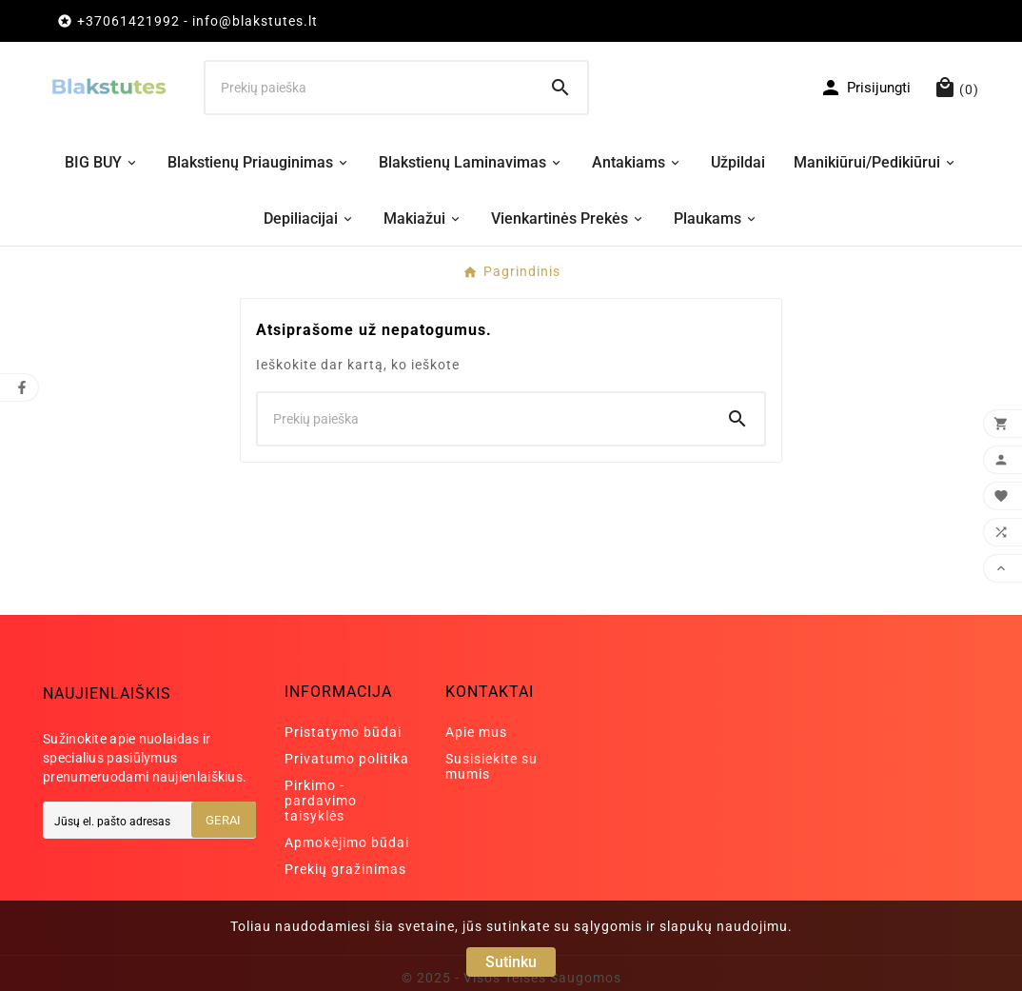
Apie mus (476, 732)
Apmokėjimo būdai (347, 842)
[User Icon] (865, 87)
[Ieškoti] (370, 87)
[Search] (560, 87)
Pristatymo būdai (343, 732)
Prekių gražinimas (345, 869)
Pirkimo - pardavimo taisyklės (321, 800)
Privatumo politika (347, 758)
